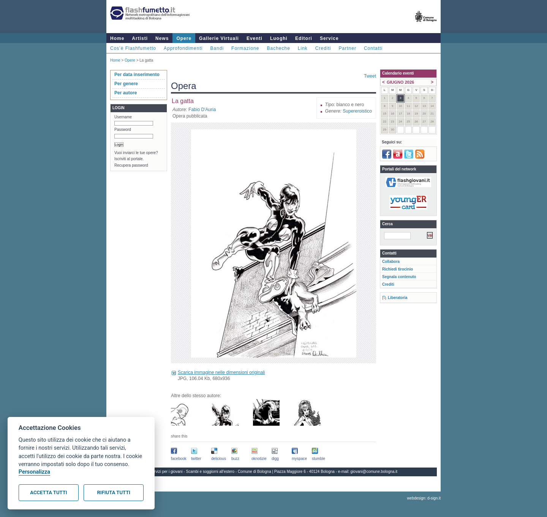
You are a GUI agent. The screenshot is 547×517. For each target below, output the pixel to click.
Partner (347, 48)
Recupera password (131, 165)
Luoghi (279, 38)
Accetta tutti (48, 492)
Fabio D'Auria (202, 109)
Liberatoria (398, 298)
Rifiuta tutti (113, 492)
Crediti (323, 48)
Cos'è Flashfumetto (133, 48)
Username (123, 117)
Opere (183, 38)
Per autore (125, 92)
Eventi (254, 38)
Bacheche (278, 48)
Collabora (391, 261)
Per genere (126, 83)
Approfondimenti (183, 48)
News (162, 38)
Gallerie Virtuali (219, 38)
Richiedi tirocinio (397, 269)
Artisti (140, 38)
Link (303, 48)
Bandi (217, 48)
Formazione (245, 48)
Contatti (373, 48)
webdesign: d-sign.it (424, 498)
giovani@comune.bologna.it (374, 471)
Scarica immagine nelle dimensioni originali (221, 372)
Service (329, 38)
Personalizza (34, 472)
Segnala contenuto (399, 277)
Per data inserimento (137, 74)
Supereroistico (357, 111)
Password (122, 129)
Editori (303, 38)
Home (117, 38)
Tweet (370, 76)
